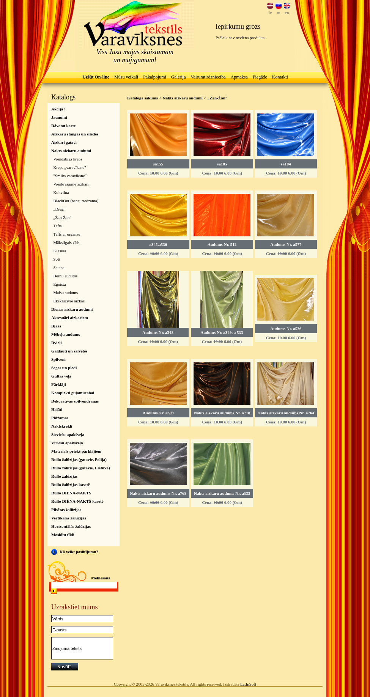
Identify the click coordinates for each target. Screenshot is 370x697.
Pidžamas (59, 417)
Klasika (60, 251)
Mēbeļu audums (65, 334)
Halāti (56, 409)
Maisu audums (66, 292)
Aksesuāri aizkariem (69, 317)
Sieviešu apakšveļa (67, 434)
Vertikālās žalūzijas (68, 518)
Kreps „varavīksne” (70, 167)
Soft (57, 259)
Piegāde (260, 77)
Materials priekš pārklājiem (76, 451)
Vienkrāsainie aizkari (71, 184)
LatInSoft (248, 684)
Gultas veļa (61, 376)
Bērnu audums (66, 276)
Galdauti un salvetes (69, 351)
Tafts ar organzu (67, 234)
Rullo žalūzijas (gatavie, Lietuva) (80, 468)
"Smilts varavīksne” (70, 175)
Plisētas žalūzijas (66, 509)
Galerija (178, 77)
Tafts (58, 225)
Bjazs (56, 326)
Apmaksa (238, 77)
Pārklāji (58, 384)
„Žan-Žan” (63, 217)
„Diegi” (60, 209)
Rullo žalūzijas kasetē (70, 484)
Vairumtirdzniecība (208, 77)
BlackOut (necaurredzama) (76, 200)
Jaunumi (59, 117)
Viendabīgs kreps (68, 159)
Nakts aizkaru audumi (71, 150)
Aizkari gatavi (64, 142)
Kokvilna (61, 192)
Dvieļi (56, 342)
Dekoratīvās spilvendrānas (75, 401)
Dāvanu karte (63, 125)
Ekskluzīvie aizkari (70, 301)
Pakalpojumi (154, 77)
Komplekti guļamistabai (72, 392)
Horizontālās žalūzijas (71, 526)
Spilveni (58, 359)
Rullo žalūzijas (64, 476)
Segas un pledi (64, 367)
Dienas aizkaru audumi (72, 309)
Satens (59, 267)
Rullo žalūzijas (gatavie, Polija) (79, 459)
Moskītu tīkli (62, 534)
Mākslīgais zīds (67, 242)
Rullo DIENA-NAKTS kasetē (77, 501)
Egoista (60, 284)
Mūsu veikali (126, 77)
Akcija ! (58, 109)
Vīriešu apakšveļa (67, 443)
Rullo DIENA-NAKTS (71, 493)
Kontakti (280, 77)
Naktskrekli (61, 426)
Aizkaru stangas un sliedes (74, 134)
